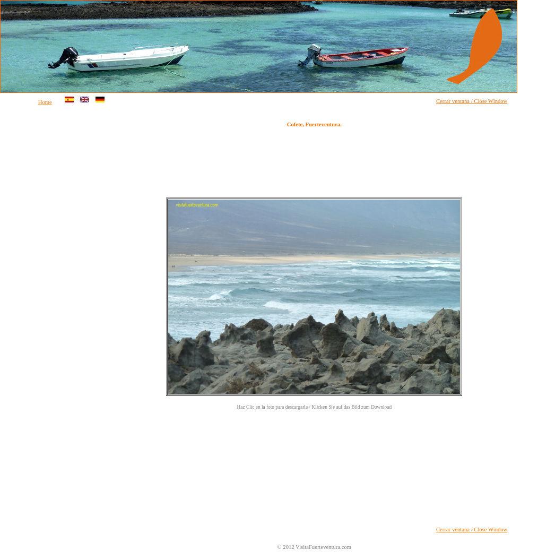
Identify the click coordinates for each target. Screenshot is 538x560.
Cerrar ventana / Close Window (471, 101)
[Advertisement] (43, 278)
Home (45, 102)
